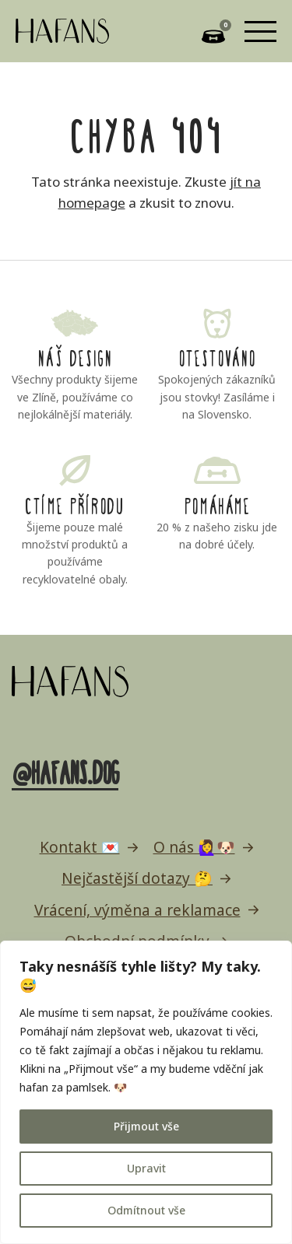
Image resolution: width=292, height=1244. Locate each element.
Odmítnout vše (146, 1210)
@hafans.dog (65, 770)
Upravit (146, 1168)
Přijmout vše (146, 1126)
